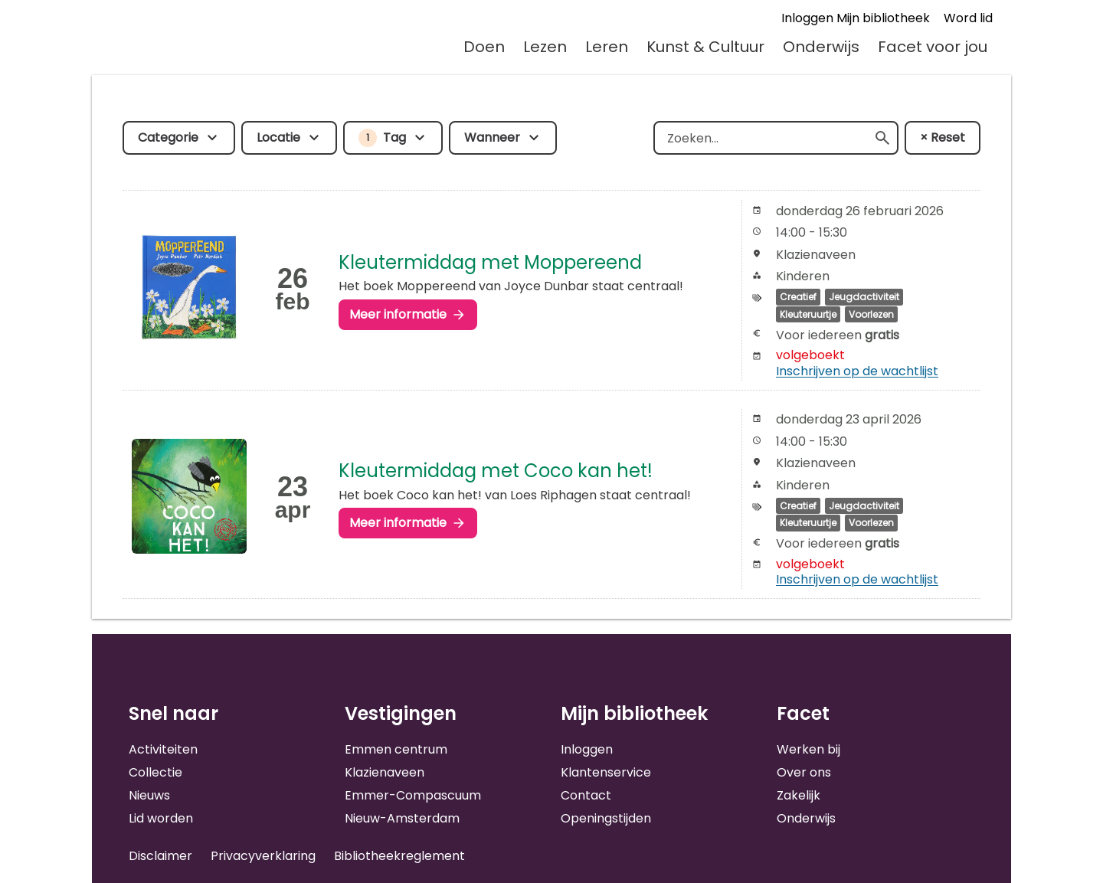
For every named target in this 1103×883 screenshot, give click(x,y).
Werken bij (808, 749)
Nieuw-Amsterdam (402, 818)
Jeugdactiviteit (864, 296)
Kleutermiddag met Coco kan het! (496, 470)
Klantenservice (606, 772)
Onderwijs (821, 47)
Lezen (545, 47)
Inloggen (587, 749)
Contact (586, 795)
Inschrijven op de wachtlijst (857, 371)
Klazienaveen (384, 772)
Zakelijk (798, 795)
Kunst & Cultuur (705, 47)
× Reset (942, 137)
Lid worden (161, 818)
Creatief (798, 296)
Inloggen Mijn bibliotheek (855, 18)
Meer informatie (398, 314)
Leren (606, 47)
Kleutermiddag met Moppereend (490, 262)
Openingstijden (606, 818)
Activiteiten (163, 749)
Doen (484, 47)
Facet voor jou (932, 47)
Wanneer (492, 137)
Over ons (804, 772)
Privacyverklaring (263, 856)
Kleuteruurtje (808, 314)
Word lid (968, 18)
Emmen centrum (396, 749)
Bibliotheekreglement (399, 856)
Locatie (278, 137)
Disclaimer (160, 856)
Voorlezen (871, 314)
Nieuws (149, 795)
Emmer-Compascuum (413, 795)
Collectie (155, 772)
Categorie (168, 137)
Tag (382, 138)
